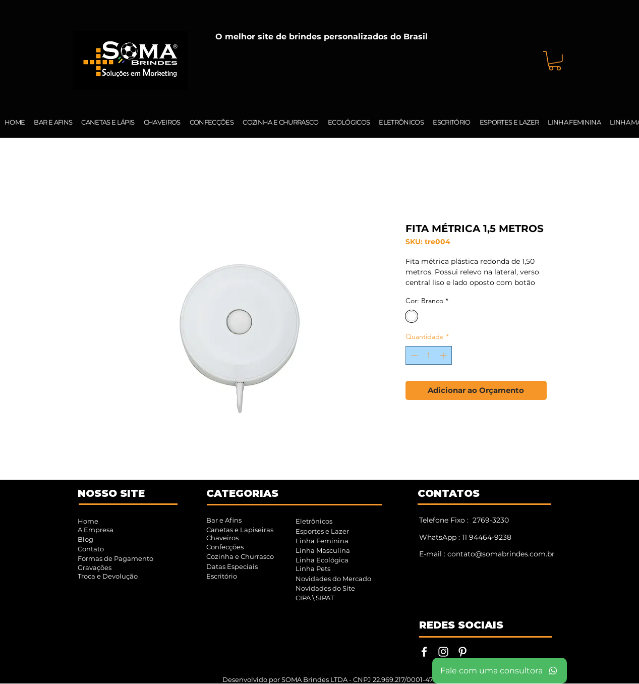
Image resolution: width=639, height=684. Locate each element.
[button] (554, 61)
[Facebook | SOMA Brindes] (424, 651)
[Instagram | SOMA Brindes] (443, 651)
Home (88, 521)
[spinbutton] (429, 355)
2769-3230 (491, 520)
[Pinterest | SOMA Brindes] (462, 651)
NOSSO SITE (111, 493)
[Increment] (444, 355)
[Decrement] (413, 355)
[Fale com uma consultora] (499, 670)
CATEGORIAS (242, 493)
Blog (85, 539)
